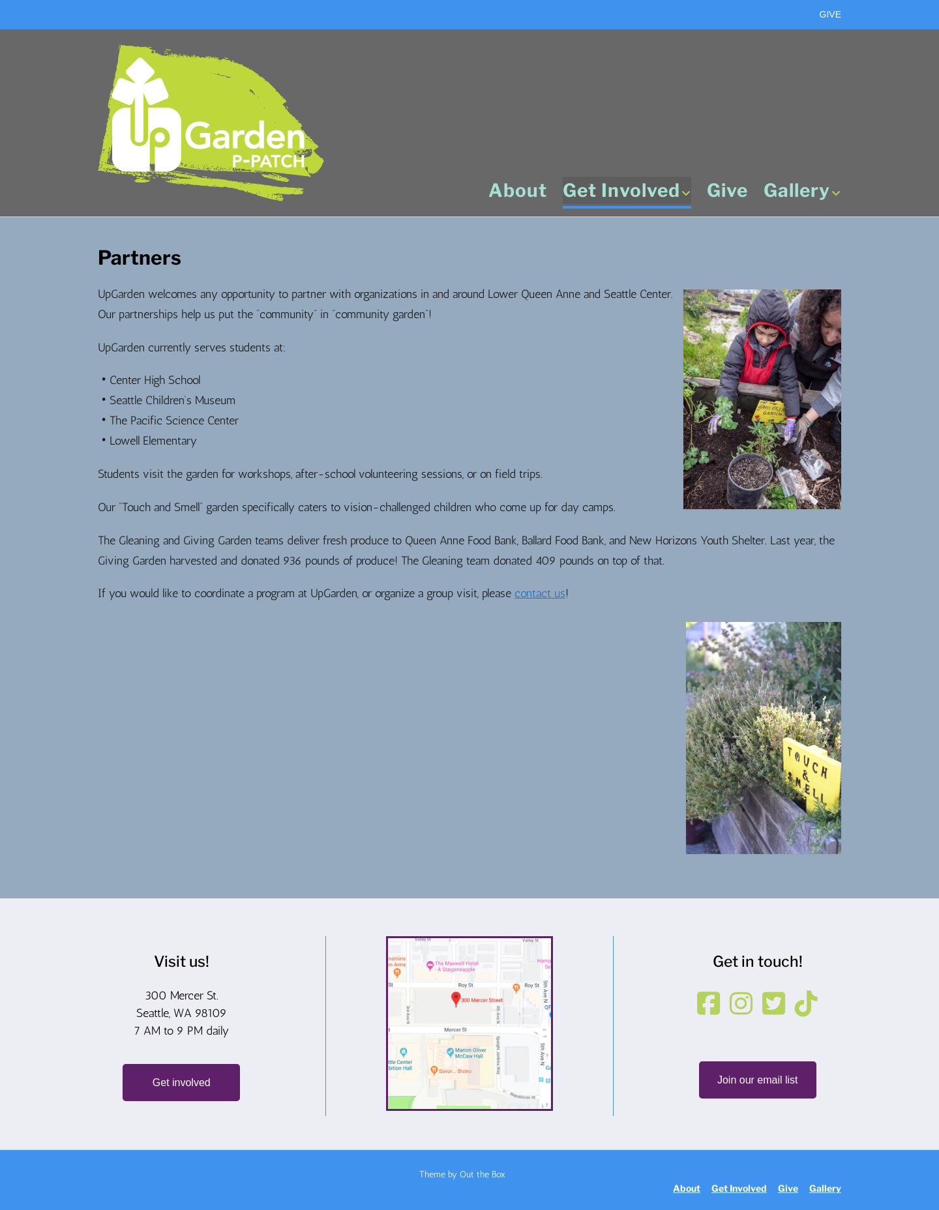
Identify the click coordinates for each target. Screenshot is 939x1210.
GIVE (830, 14)
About (517, 191)
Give (727, 191)
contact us (539, 593)
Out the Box (482, 1174)
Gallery (802, 191)
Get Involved (627, 191)
